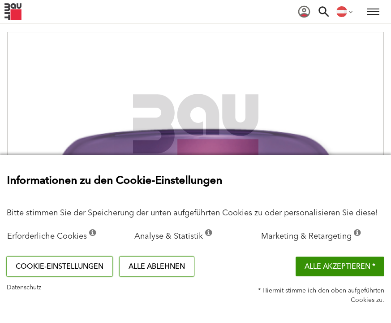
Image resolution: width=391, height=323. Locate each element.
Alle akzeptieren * (340, 266)
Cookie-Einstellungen (59, 266)
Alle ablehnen (157, 266)
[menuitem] (304, 11)
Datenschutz (24, 287)
